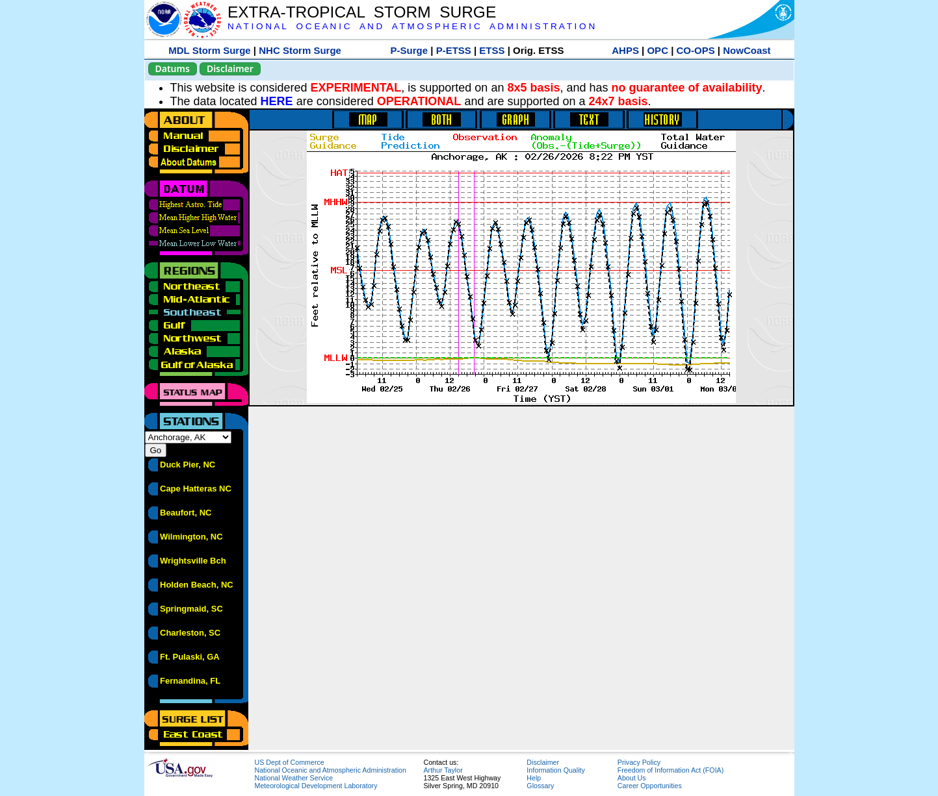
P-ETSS (453, 50)
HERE (277, 101)
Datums (172, 68)
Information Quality (555, 770)
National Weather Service (294, 778)
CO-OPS (696, 50)
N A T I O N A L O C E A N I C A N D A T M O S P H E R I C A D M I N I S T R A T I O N (411, 26)
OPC (657, 50)
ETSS (491, 50)
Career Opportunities (650, 786)
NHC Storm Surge (300, 50)
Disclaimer (230, 68)
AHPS (625, 50)
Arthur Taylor (443, 770)
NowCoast (746, 50)
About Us (632, 778)
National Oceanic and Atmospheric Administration (330, 770)
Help (534, 778)
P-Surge (409, 50)
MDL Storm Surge (209, 50)
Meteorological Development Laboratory (316, 786)
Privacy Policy (639, 762)
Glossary (540, 786)
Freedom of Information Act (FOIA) (670, 770)
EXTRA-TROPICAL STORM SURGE (362, 12)
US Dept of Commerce (289, 762)
